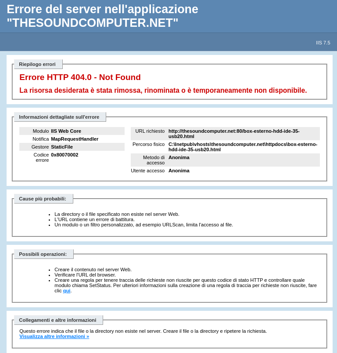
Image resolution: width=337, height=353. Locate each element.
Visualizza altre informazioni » (54, 336)
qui (67, 290)
